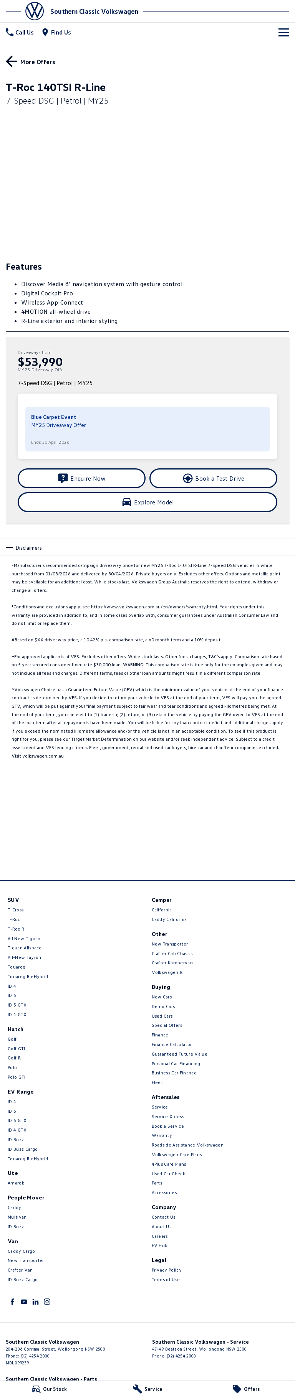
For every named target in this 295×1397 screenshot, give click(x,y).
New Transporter (26, 1260)
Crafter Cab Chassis (172, 953)
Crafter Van (20, 1270)
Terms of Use (166, 1279)
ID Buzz (16, 1139)
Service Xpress (168, 1116)
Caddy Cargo (21, 1251)
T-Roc (14, 919)
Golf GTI (16, 1048)
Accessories (164, 1192)
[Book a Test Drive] (213, 478)
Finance (160, 1035)
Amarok (16, 1183)
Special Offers (167, 1025)
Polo (12, 1067)
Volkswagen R (167, 972)
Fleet (157, 1082)
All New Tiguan (24, 938)
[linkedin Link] (35, 1301)
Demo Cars (163, 1006)
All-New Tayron (24, 957)
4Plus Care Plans (169, 1164)
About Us (162, 1226)
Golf (12, 1039)
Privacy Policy (167, 1270)
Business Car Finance (174, 1073)
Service (160, 1107)
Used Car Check (168, 1173)
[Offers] (246, 1389)
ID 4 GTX (17, 1014)
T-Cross (15, 910)
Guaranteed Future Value (179, 1054)
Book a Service (168, 1126)
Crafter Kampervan (172, 962)
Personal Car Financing (176, 1063)
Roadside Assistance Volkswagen (188, 1145)
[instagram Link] (47, 1301)
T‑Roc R (16, 929)
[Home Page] (27, 11)
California (162, 910)
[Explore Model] (147, 502)
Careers (160, 1236)
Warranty (162, 1135)
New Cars (162, 997)
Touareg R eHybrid (28, 976)
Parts (157, 1183)
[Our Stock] (49, 1389)
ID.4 (12, 986)
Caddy (15, 1207)
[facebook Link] (12, 1301)
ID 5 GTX (17, 1005)
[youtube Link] (24, 1301)
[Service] (147, 1389)
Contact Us (164, 1217)
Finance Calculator (172, 1044)
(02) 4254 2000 (35, 1355)
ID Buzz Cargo (23, 1149)
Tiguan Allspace (25, 948)
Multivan (17, 1217)
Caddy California (169, 919)
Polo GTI (17, 1077)
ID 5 (12, 995)
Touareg (16, 967)
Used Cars (162, 1016)
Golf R (14, 1058)
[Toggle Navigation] (283, 32)
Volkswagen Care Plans (177, 1154)
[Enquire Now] (82, 478)
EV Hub (160, 1245)
